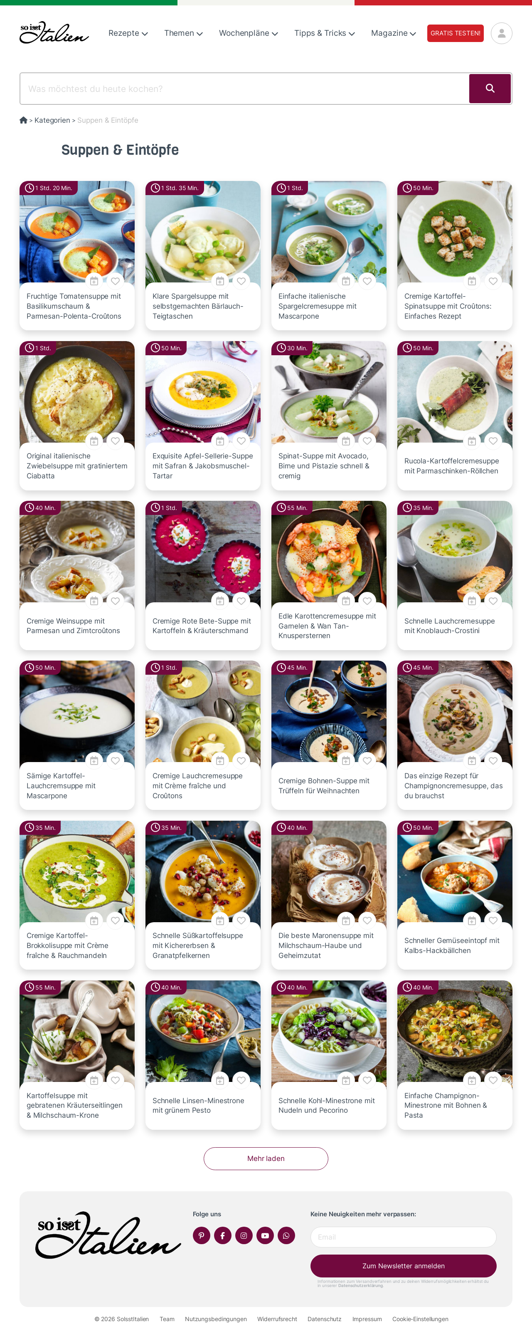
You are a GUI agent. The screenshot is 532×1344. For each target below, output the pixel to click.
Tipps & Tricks (324, 33)
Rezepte (128, 33)
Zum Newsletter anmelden (403, 1266)
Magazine (393, 33)
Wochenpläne (248, 33)
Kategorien (52, 120)
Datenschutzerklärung (360, 1285)
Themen (183, 33)
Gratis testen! (455, 33)
